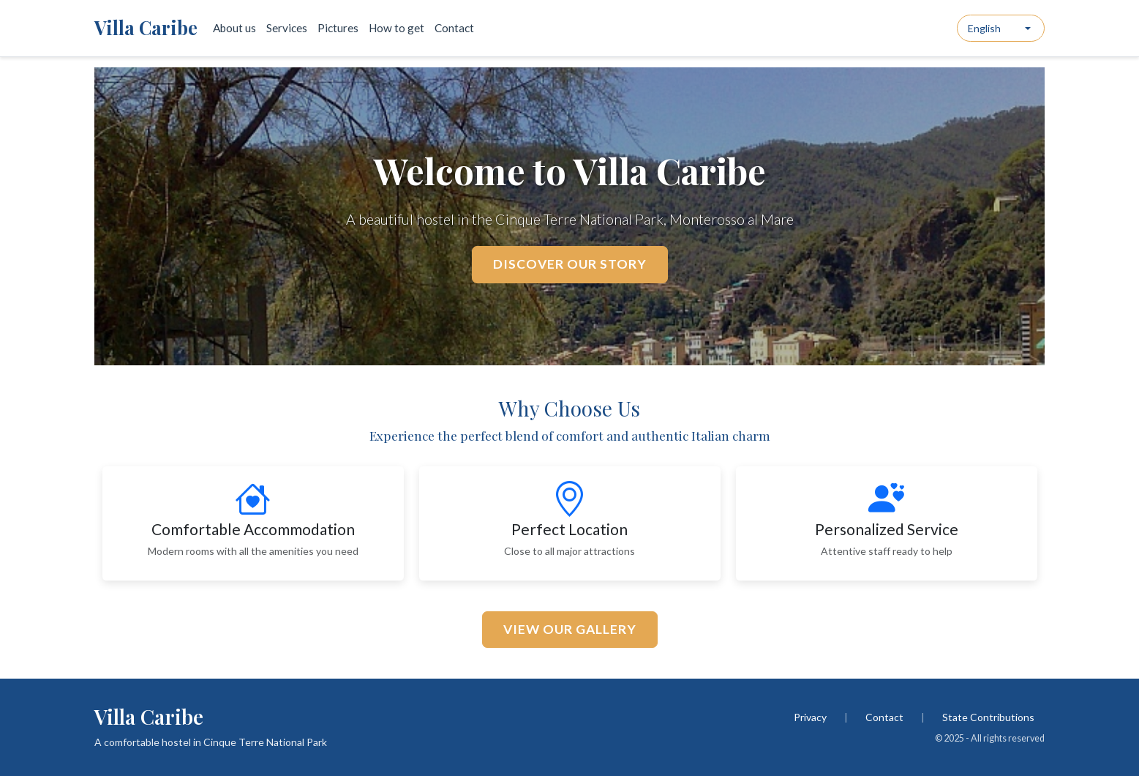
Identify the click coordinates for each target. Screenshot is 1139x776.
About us (234, 27)
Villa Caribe (146, 27)
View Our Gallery (569, 629)
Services (286, 27)
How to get (396, 27)
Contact (454, 27)
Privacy (810, 717)
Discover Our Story (570, 264)
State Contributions (988, 717)
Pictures (337, 27)
